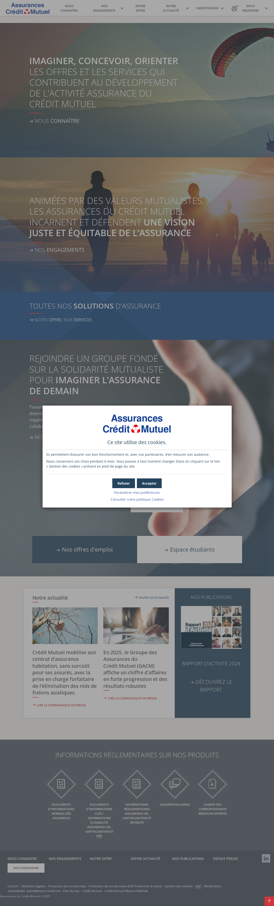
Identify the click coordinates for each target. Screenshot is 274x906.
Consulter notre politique (137, 499)
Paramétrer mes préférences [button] (137, 492)
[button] (149, 483)
